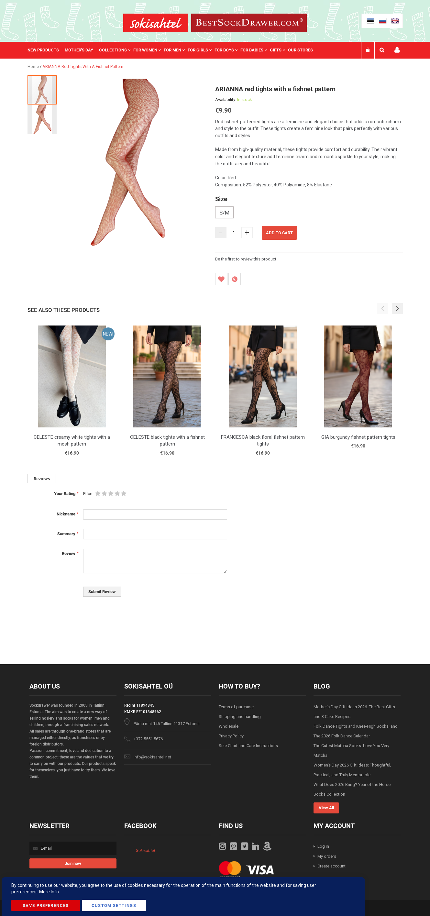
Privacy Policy (231, 736)
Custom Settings (114, 905)
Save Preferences (46, 905)
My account (397, 50)
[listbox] (309, 213)
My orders (326, 856)
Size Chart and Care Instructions (248, 745)
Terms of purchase (236, 706)
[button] (42, 119)
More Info (49, 891)
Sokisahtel (145, 850)
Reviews (42, 478)
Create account (331, 866)
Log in (323, 846)
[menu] (173, 50)
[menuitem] (46, 50)
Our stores (300, 50)
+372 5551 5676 (148, 738)
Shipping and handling (240, 716)
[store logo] (155, 23)
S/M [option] (224, 212)
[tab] (42, 478)
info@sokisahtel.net (152, 757)
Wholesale (228, 726)
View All (326, 807)
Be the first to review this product (245, 259)
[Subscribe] (72, 863)
